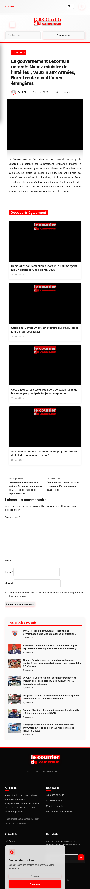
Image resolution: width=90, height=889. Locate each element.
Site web (9, 583)
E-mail (9, 572)
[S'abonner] (81, 857)
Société (7, 70)
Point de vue (10, 94)
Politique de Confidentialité (59, 811)
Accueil (8, 46)
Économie (9, 62)
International (12, 87)
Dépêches (10, 841)
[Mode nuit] (82, 6)
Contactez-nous (54, 800)
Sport (6, 78)
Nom (8, 560)
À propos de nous (55, 795)
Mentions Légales (55, 806)
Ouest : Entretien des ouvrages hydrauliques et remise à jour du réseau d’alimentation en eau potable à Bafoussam (52, 663)
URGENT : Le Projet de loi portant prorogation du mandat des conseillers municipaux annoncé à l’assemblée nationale (49, 680)
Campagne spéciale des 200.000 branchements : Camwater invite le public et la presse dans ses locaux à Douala (49, 727)
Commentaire (12, 517)
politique (9, 54)
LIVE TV (12, 108)
